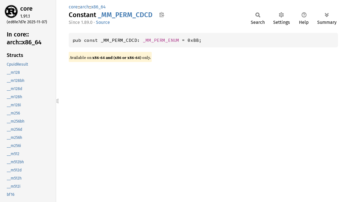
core (26, 8)
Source (103, 22)
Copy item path (161, 14)
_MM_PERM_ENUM (161, 40)
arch (84, 7)
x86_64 (98, 7)
